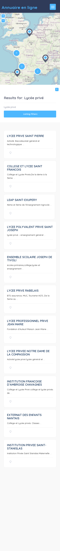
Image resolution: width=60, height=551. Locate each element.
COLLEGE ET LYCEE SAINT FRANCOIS (24, 167)
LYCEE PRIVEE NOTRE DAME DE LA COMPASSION (28, 352)
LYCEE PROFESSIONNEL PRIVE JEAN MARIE (27, 322)
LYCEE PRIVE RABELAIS (23, 290)
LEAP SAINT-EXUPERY (22, 200)
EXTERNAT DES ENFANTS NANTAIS (24, 416)
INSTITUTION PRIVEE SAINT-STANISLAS (26, 446)
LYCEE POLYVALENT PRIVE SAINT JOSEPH (30, 228)
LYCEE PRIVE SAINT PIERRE (25, 136)
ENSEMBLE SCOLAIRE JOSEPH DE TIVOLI (29, 258)
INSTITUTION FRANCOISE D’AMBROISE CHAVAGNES (24, 383)
